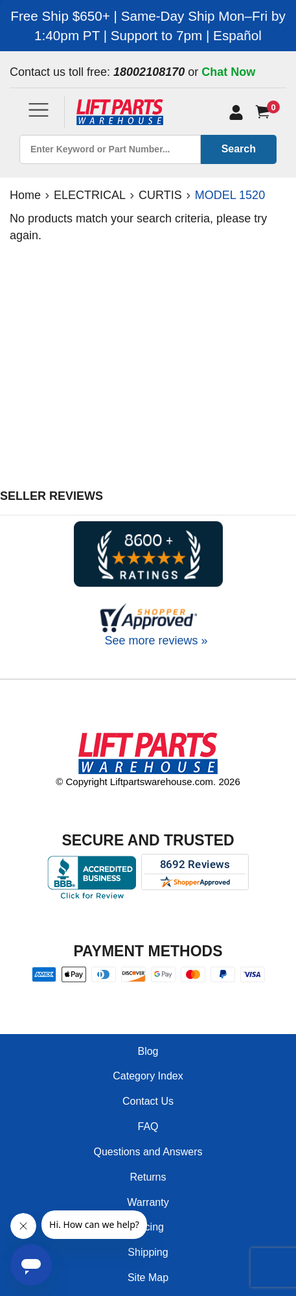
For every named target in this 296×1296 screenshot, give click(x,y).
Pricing (148, 1226)
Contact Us (148, 1101)
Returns (148, 1177)
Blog (147, 1051)
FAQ (147, 1126)
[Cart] (265, 112)
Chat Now (228, 71)
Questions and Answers (147, 1151)
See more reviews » (155, 640)
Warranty (147, 1202)
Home (25, 195)
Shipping (148, 1252)
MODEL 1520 (230, 195)
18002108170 (149, 71)
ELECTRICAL (90, 195)
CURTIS (160, 195)
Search (239, 148)
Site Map (148, 1277)
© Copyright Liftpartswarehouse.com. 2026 (148, 781)
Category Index (148, 1075)
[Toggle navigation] (38, 110)
